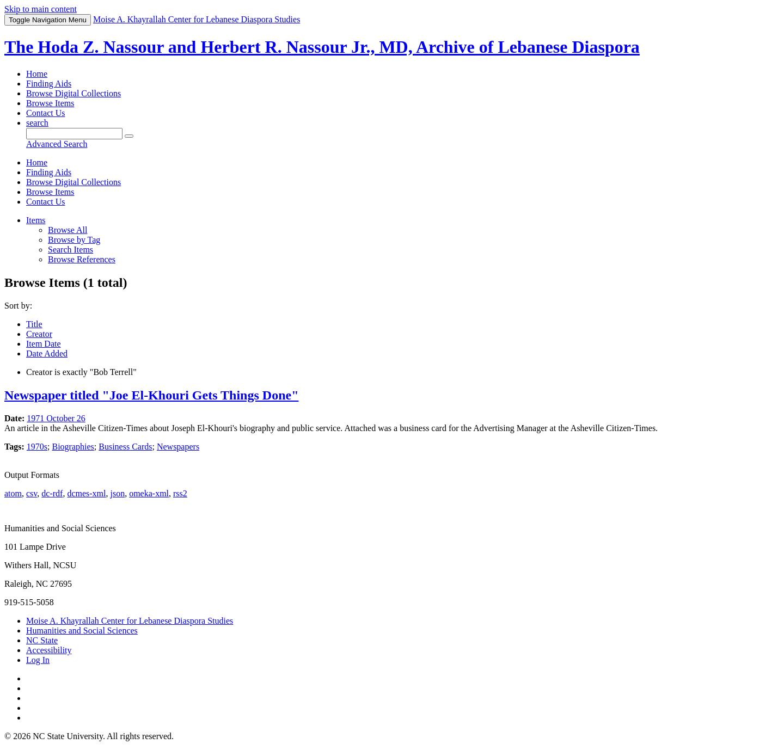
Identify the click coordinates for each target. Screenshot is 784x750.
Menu (48, 20)
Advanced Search (56, 144)
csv (31, 493)
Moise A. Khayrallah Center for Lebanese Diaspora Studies (129, 620)
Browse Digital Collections (73, 93)
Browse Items (50, 103)
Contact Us (45, 113)
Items (36, 220)
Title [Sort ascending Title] (34, 324)
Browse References (81, 259)
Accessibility (49, 650)
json (117, 493)
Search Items (70, 249)
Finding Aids (48, 83)
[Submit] (129, 136)
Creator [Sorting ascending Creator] (39, 334)
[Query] (74, 133)
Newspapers (178, 446)
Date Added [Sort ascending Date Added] (47, 353)
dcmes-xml (86, 493)
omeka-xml (149, 493)
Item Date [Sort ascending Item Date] (43, 343)
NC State (42, 640)
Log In (38, 660)
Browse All (67, 230)
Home (36, 73)
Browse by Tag (74, 239)
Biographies (73, 446)
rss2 (180, 493)
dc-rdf (52, 493)
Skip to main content (40, 9)
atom (13, 493)
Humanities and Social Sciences (82, 630)
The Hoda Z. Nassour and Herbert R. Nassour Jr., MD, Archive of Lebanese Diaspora (322, 47)
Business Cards (125, 446)
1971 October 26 (56, 418)
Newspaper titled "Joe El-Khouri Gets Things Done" (151, 395)
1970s (37, 446)
